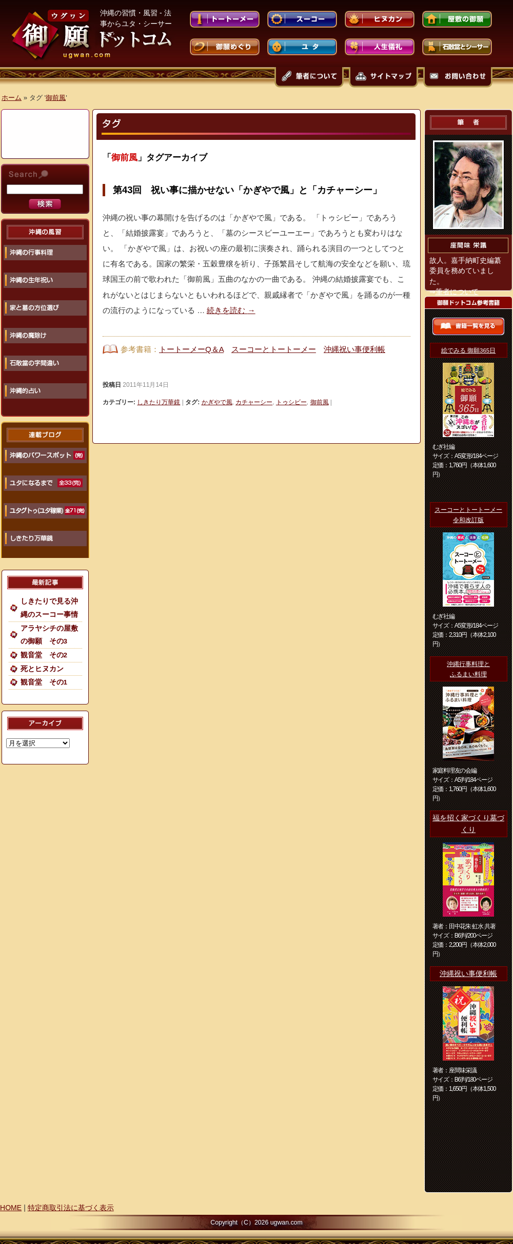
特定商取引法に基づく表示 (71, 1208)
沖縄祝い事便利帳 (354, 349)
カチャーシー (253, 402)
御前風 (56, 97)
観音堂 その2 (44, 655)
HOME (11, 1208)
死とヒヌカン (42, 669)
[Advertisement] (46, 131)
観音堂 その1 (44, 682)
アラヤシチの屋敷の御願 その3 (49, 635)
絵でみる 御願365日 (468, 350)
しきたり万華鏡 (158, 402)
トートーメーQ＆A (191, 349)
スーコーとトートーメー (273, 349)
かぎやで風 (217, 402)
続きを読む (231, 310)
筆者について (457, 292)
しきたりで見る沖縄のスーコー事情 (49, 607)
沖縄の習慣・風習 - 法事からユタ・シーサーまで (136, 23)
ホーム (12, 97)
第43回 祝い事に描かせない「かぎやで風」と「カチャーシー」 (247, 189)
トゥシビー (291, 402)
